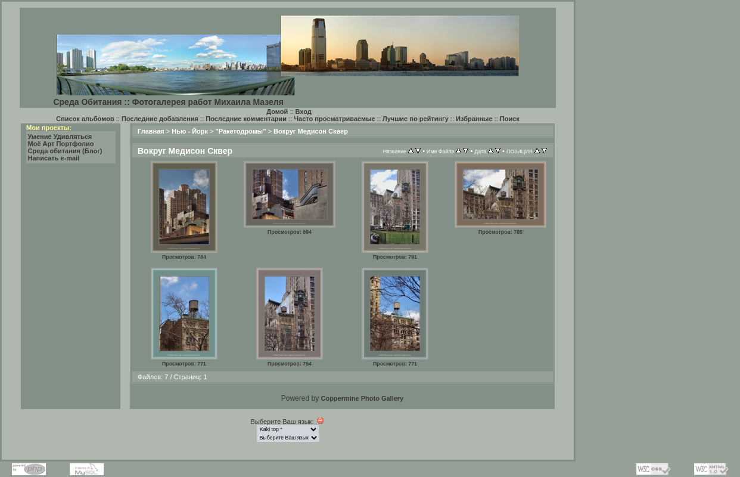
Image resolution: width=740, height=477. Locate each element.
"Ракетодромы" (241, 131)
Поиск (510, 118)
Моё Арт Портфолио (61, 143)
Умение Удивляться (60, 136)
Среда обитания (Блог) (65, 150)
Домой (277, 111)
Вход (304, 111)
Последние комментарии (246, 118)
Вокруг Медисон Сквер (310, 131)
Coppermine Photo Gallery (362, 398)
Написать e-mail (54, 158)
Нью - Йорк (190, 131)
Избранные (474, 118)
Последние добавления (160, 118)
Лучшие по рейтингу (416, 118)
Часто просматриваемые (334, 118)
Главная (151, 131)
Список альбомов (85, 118)
